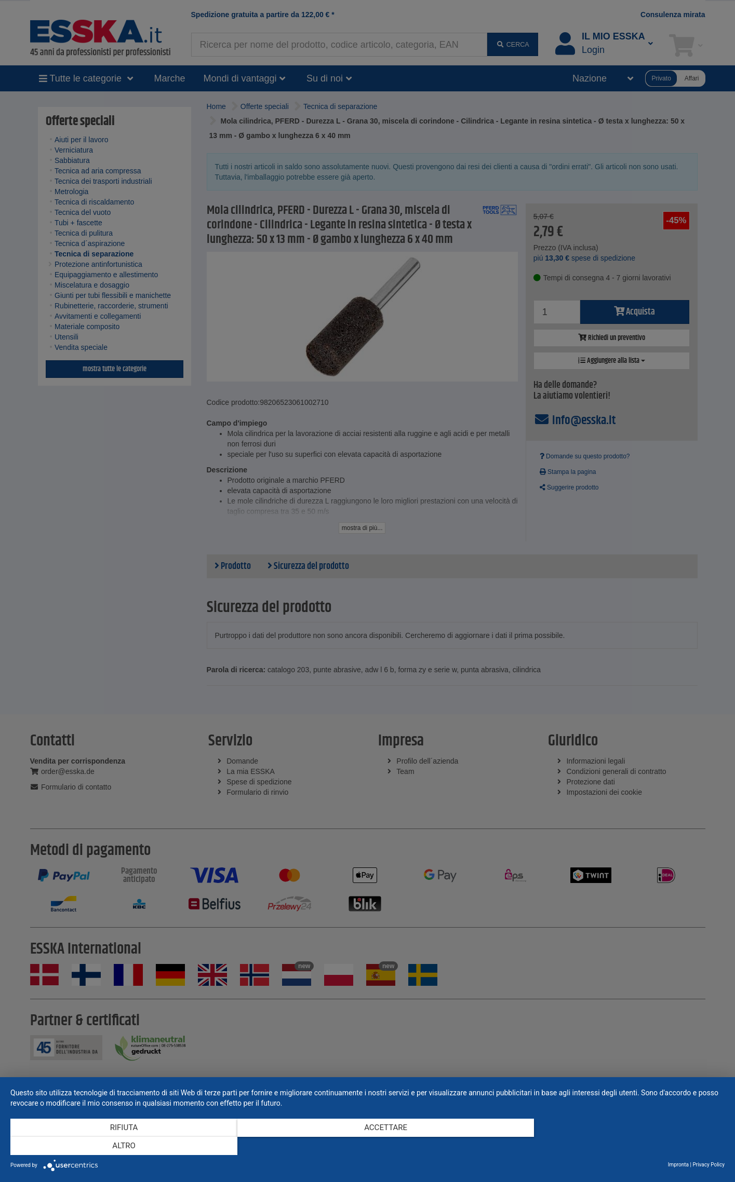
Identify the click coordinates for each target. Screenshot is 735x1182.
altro (617, 1146)
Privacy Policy (708, 1164)
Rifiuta (117, 1146)
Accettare (367, 1146)
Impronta (678, 1164)
